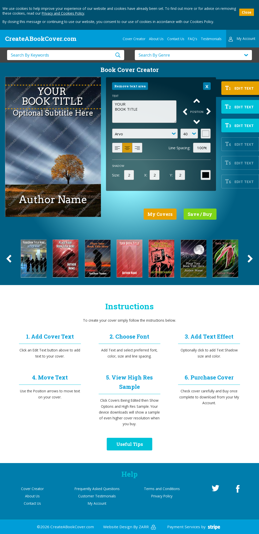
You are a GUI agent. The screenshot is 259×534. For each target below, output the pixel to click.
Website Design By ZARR (129, 526)
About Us (156, 38)
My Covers (159, 214)
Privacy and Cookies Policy (63, 13)
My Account (97, 503)
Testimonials (211, 38)
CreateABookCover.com (40, 39)
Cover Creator (134, 38)
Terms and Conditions (162, 488)
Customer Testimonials (97, 496)
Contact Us (175, 38)
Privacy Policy (161, 496)
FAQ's (192, 38)
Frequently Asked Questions (97, 488)
